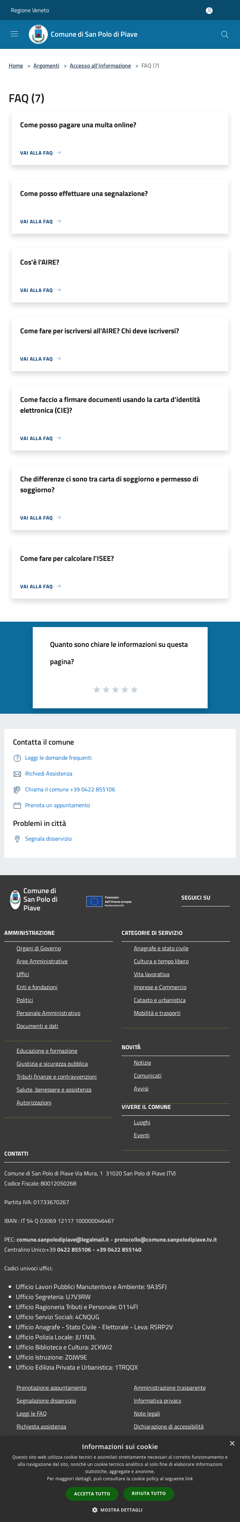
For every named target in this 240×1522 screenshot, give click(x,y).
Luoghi (142, 1122)
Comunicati (148, 1075)
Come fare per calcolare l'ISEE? (67, 558)
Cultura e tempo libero (161, 961)
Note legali (147, 1413)
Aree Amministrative (42, 961)
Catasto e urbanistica (160, 1000)
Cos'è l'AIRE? (39, 262)
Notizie (142, 1062)
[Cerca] (225, 34)
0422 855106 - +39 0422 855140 (99, 1249)
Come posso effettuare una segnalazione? (84, 193)
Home (16, 65)
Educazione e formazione (47, 1050)
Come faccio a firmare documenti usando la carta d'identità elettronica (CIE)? (110, 405)
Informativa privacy (157, 1400)
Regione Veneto (30, 10)
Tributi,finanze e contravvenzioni (57, 1076)
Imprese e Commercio (160, 987)
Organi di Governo (39, 948)
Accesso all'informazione (100, 65)
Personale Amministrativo (48, 1013)
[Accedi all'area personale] (209, 10)
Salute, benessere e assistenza (54, 1089)
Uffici (23, 974)
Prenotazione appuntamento (51, 1387)
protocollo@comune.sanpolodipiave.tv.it (165, 1239)
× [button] (232, 1443)
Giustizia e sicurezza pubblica (52, 1063)
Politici (25, 1000)
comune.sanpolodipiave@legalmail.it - (65, 1239)
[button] (120, 1509)
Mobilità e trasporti (157, 1013)
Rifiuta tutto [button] (149, 1493)
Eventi (142, 1135)
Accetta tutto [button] (92, 1494)
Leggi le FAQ (32, 1413)
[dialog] (120, 1479)
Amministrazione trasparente (170, 1387)
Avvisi (141, 1088)
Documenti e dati (37, 1025)
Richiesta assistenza (41, 1426)
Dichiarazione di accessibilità (169, 1426)
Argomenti (46, 65)
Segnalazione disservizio (46, 1400)
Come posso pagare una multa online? (78, 124)
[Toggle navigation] (14, 33)
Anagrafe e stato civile (161, 948)
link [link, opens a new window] (189, 1479)
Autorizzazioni (34, 1102)
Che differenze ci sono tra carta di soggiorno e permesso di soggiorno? (109, 484)
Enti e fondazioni (37, 987)
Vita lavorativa (151, 974)
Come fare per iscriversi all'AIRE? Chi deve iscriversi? (99, 330)
